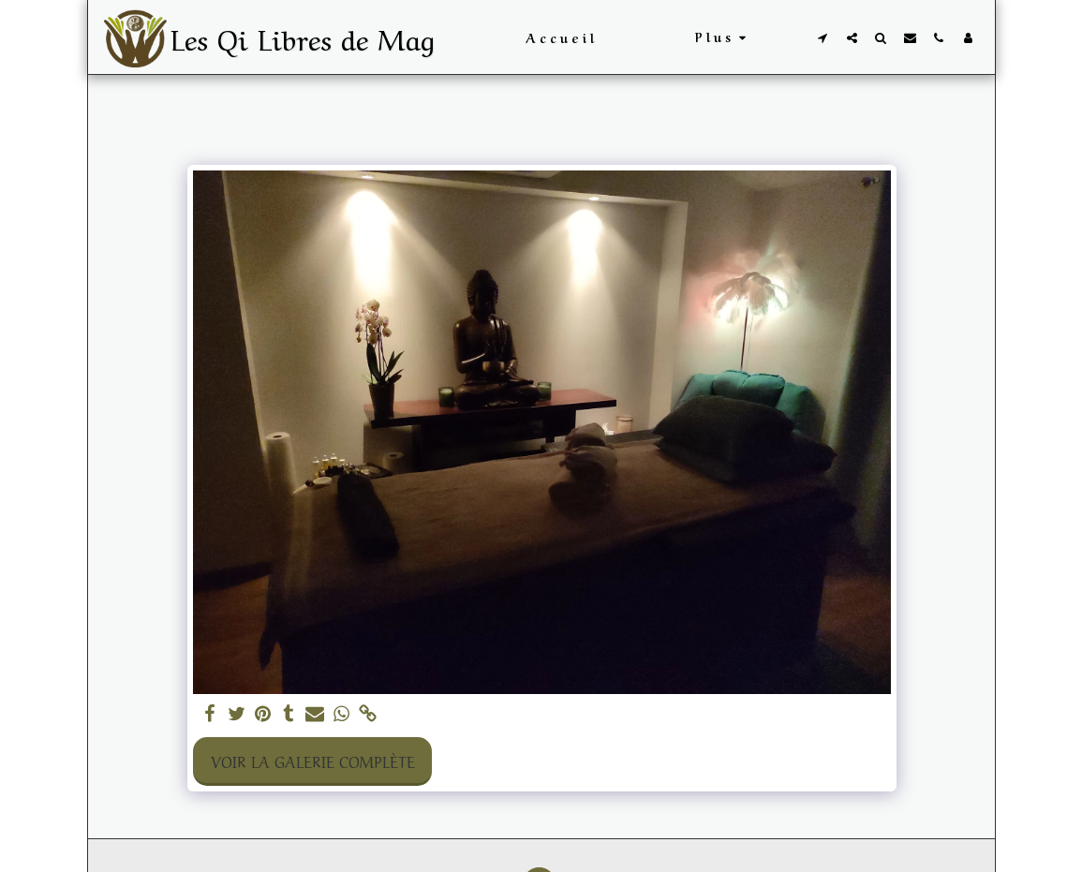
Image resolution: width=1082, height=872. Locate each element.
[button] (823, 37)
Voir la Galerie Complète (313, 760)
